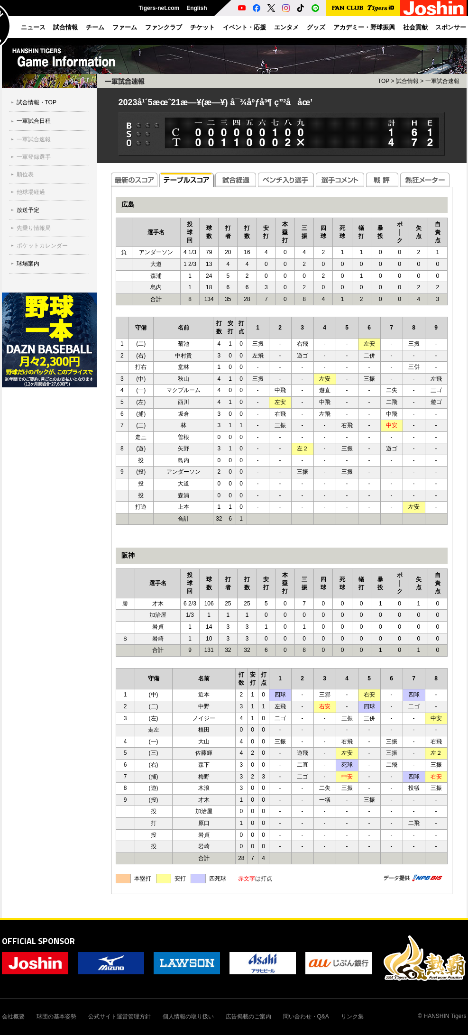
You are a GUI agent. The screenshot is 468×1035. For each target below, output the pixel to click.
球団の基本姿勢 (56, 1016)
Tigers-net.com (158, 8)
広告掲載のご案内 (248, 1016)
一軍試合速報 (34, 139)
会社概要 (13, 1016)
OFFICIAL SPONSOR (38, 940)
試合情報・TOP (36, 102)
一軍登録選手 (34, 157)
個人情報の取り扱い (188, 1016)
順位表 (25, 174)
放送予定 (28, 210)
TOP (383, 81)
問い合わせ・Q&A (306, 1016)
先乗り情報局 (34, 228)
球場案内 (28, 263)
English (196, 8)
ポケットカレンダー (42, 245)
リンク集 (352, 1016)
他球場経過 (31, 192)
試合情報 (407, 81)
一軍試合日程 (34, 121)
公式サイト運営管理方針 (119, 1016)
